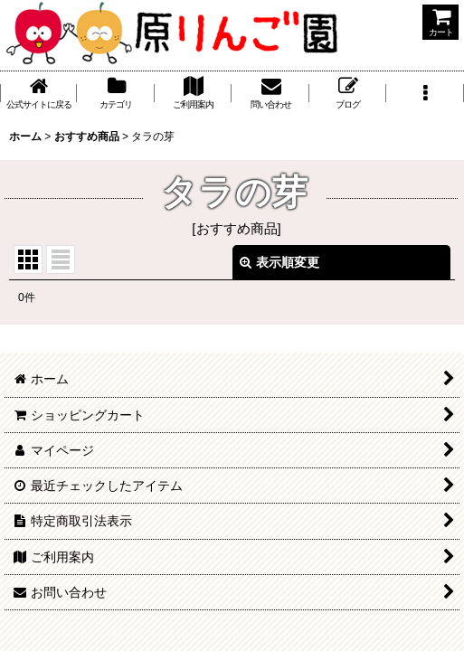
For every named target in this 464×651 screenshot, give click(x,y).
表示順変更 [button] (279, 262)
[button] (424, 93)
